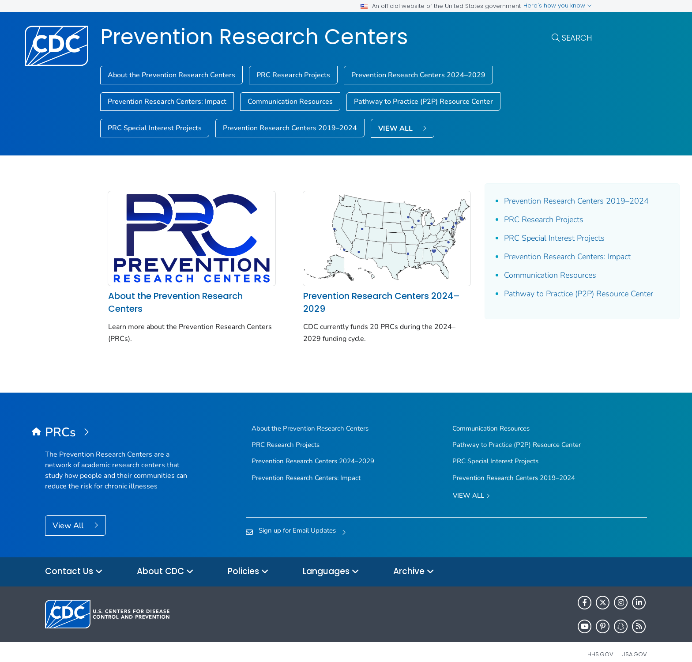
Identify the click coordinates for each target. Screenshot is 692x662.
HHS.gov (600, 642)
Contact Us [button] (74, 559)
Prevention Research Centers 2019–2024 (290, 128)
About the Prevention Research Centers (171, 75)
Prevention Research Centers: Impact (167, 101)
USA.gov (634, 642)
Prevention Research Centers (254, 37)
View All (69, 513)
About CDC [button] (165, 559)
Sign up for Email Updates (297, 518)
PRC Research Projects (293, 75)
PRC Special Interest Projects (155, 128)
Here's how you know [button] (557, 5)
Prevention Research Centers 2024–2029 (418, 75)
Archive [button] (413, 559)
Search (577, 37)
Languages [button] (331, 559)
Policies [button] (248, 559)
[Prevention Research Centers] (120, 420)
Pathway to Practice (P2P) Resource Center (423, 101)
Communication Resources (290, 101)
